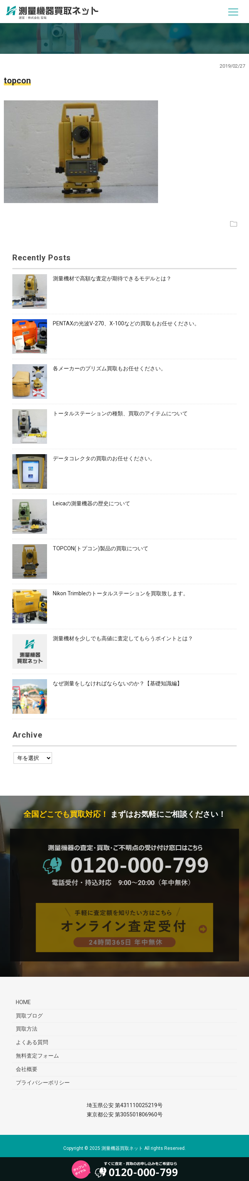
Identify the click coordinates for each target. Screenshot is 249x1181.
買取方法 (26, 1029)
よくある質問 (32, 1042)
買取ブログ (29, 1016)
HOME (23, 1002)
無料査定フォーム (37, 1056)
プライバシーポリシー (43, 1082)
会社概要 (26, 1069)
